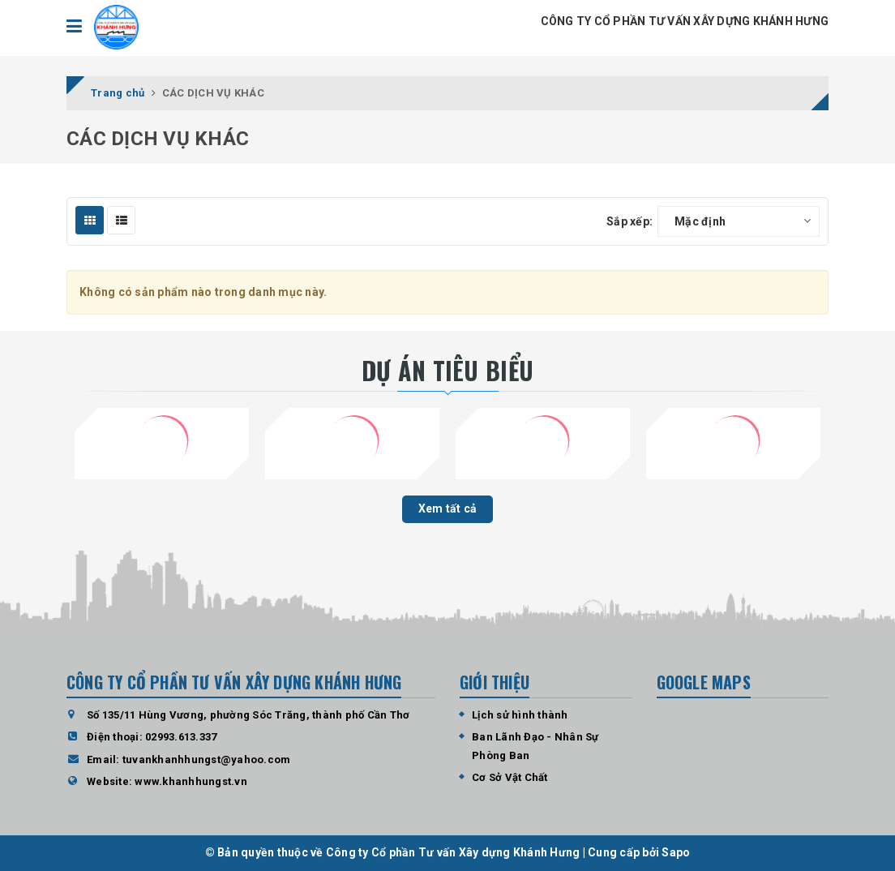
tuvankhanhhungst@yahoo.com (206, 759)
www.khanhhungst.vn (191, 781)
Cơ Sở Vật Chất (510, 777)
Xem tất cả (447, 508)
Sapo (676, 852)
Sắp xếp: (629, 221)
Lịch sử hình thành (520, 715)
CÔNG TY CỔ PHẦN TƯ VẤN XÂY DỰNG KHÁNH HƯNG (685, 21)
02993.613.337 (180, 737)
